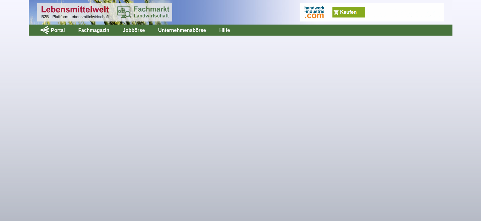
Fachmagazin (93, 30)
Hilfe (224, 30)
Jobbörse (134, 30)
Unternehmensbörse (182, 30)
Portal (58, 30)
